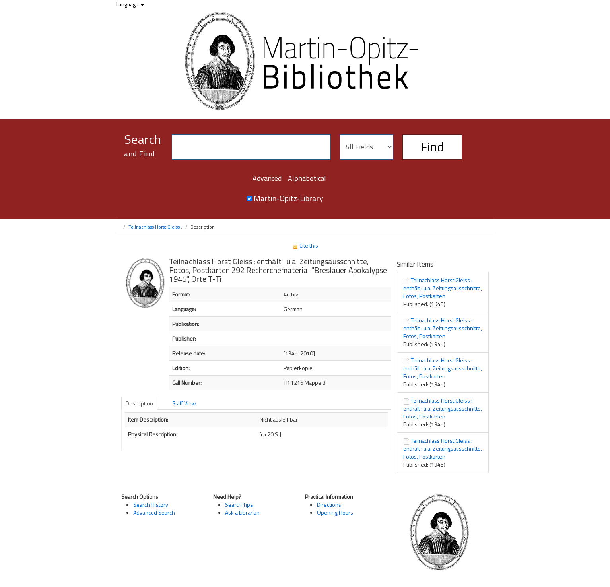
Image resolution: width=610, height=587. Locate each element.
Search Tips (239, 504)
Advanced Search (154, 512)
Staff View (184, 403)
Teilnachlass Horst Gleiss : (155, 227)
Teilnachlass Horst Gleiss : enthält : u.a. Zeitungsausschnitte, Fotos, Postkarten (442, 288)
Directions (329, 504)
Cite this (305, 245)
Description (139, 403)
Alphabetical (307, 178)
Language (130, 4)
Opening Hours (335, 512)
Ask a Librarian (242, 512)
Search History (150, 504)
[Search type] (366, 147)
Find (432, 146)
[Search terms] (251, 147)
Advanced (267, 178)
